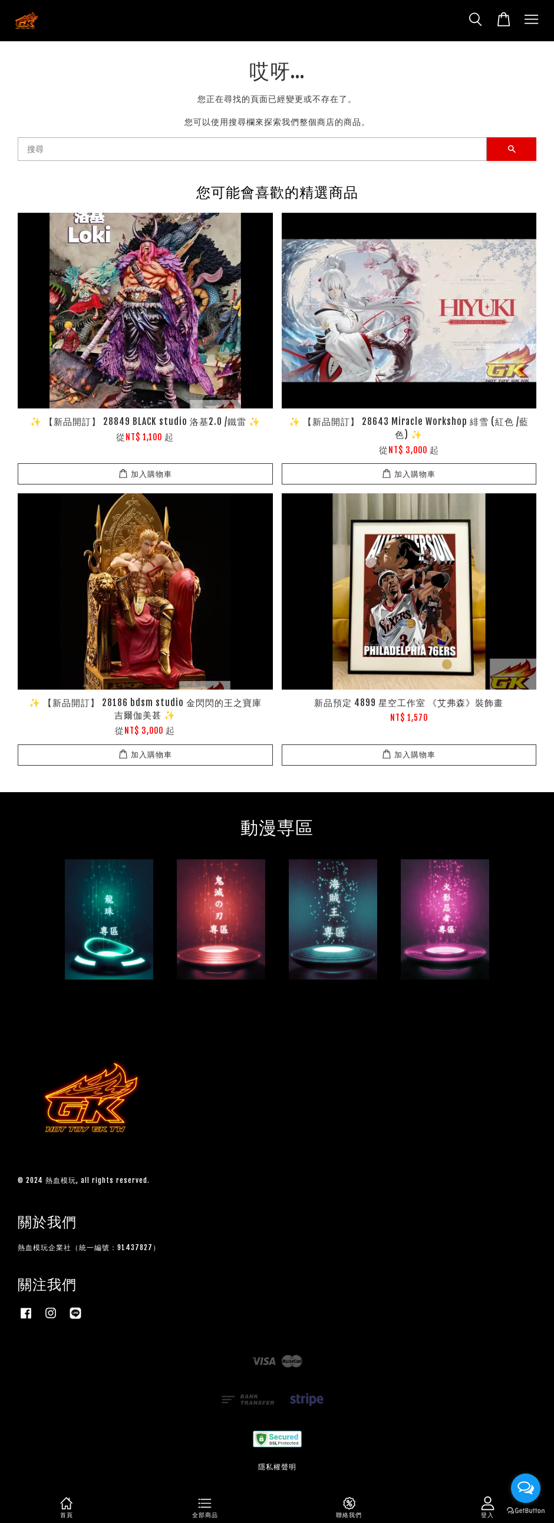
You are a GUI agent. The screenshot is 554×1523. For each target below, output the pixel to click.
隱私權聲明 (277, 1466)
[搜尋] (252, 149)
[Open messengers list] (525, 1488)
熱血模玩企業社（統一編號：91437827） (89, 1247)
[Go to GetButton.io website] (526, 1511)
